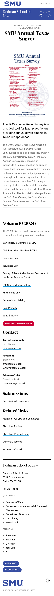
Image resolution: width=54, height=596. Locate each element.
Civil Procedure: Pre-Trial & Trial (20, 250)
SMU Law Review (12, 426)
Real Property (10, 308)
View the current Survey (18, 323)
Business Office (14, 502)
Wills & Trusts (10, 315)
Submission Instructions (16, 401)
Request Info (12, 569)
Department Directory (17, 514)
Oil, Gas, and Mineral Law (17, 285)
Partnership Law (11, 292)
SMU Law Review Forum (16, 434)
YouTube (10, 547)
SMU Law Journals (33, 26)
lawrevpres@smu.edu (14, 367)
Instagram (11, 539)
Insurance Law (10, 265)
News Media (12, 522)
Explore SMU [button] (45, 4)
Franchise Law (10, 258)
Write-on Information (14, 449)
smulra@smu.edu (12, 363)
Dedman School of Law (17, 13)
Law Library (12, 518)
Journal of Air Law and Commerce (21, 418)
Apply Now (11, 563)
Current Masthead (12, 441)
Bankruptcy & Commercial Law (19, 242)
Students (18, 26)
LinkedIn (10, 543)
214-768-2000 (10, 489)
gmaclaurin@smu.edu (14, 383)
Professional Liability (14, 300)
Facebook (11, 535)
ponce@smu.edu (12, 348)
